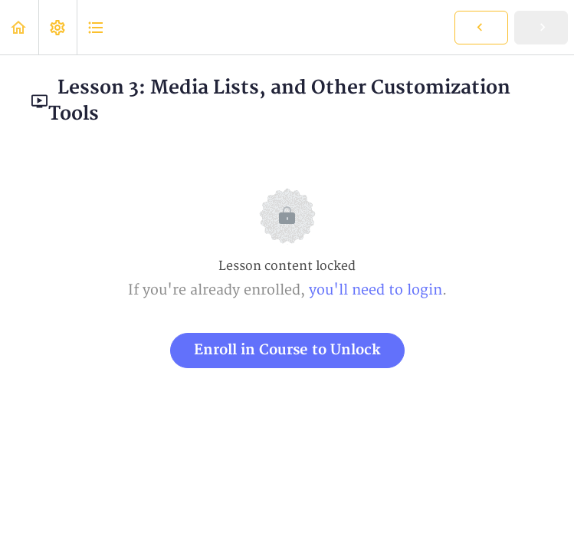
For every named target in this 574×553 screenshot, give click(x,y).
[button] (19, 27)
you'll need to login (375, 290)
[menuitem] (57, 27)
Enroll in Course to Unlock (287, 350)
